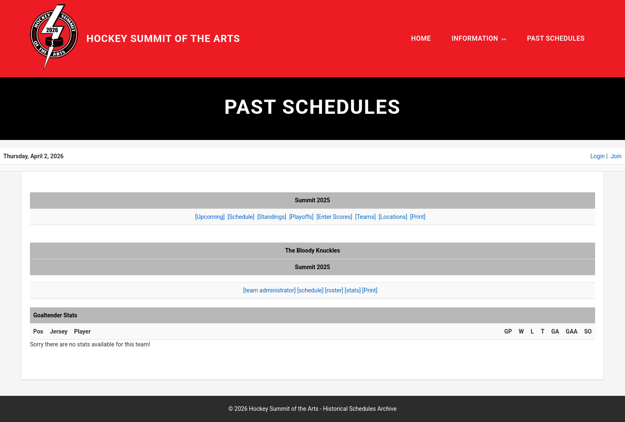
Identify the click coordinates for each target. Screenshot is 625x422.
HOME (421, 38)
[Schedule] (241, 216)
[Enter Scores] (334, 216)
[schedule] (310, 290)
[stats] (352, 290)
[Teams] (365, 216)
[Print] (418, 216)
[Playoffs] (301, 216)
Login (598, 156)
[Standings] (271, 216)
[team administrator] (269, 290)
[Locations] (393, 216)
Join (616, 156)
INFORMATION (475, 38)
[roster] (334, 290)
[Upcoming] (210, 216)
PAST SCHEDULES (556, 38)
